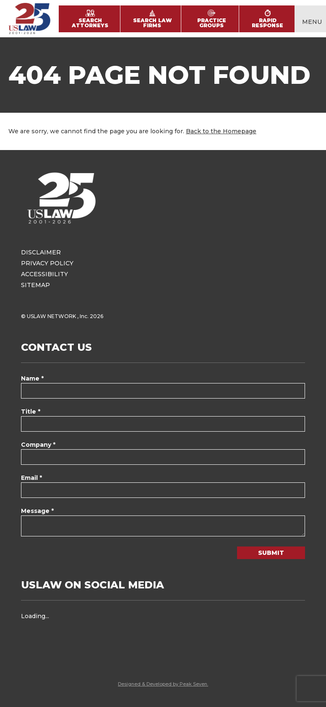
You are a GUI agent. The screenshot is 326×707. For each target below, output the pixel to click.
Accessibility (44, 274)
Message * (37, 511)
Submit (271, 553)
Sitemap (35, 285)
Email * (31, 478)
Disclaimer (41, 252)
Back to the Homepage (221, 131)
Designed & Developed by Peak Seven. (163, 684)
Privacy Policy (47, 263)
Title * (30, 411)
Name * (32, 378)
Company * (38, 445)
